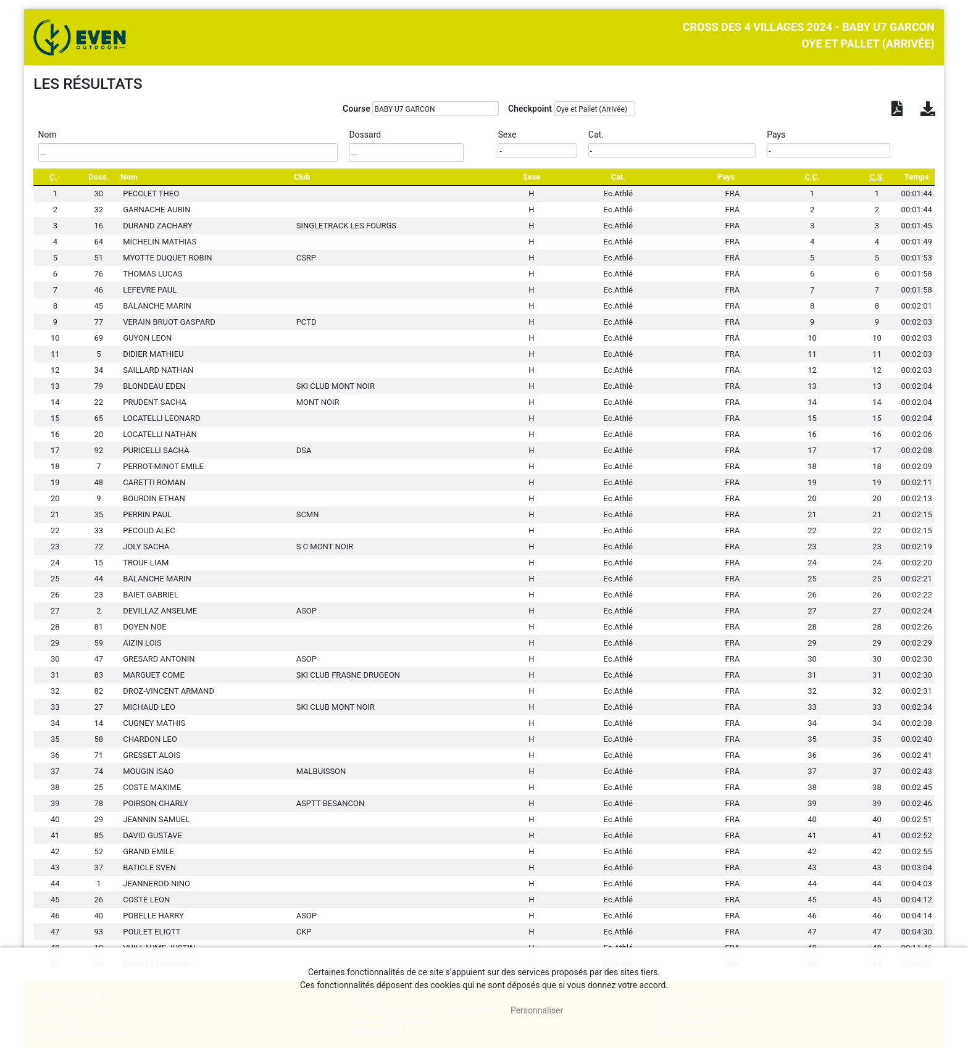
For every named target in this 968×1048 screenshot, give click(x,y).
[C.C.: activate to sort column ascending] (812, 176)
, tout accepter (449, 1010)
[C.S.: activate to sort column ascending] (876, 176)
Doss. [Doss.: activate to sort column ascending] (98, 176)
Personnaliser (537, 1010)
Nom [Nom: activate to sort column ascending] (129, 176)
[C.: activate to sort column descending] (55, 176)
